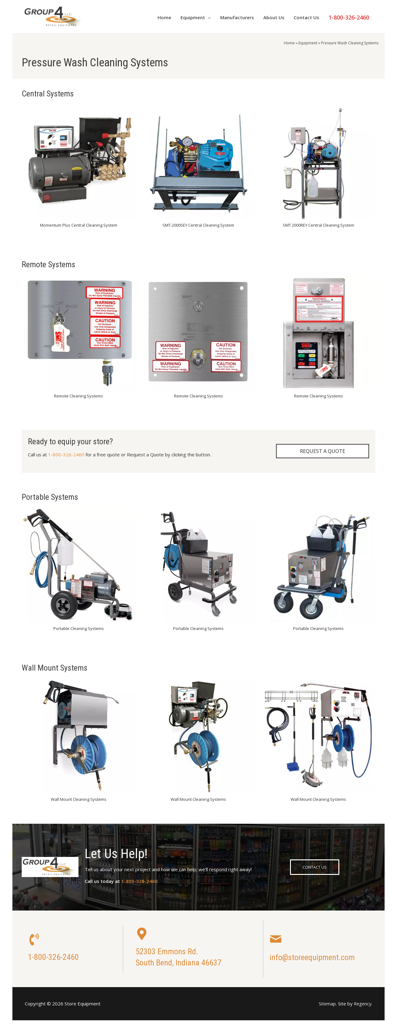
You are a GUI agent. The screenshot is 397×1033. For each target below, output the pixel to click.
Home (289, 43)
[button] (322, 451)
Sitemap (326, 1003)
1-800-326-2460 (66, 454)
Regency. (362, 1003)
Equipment (307, 43)
